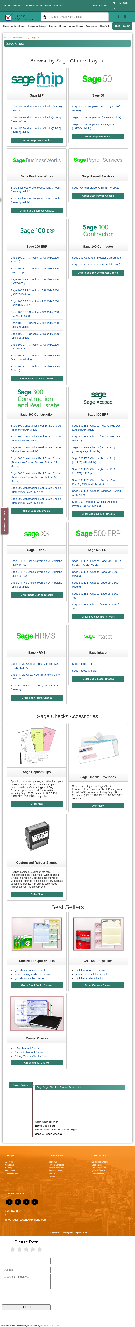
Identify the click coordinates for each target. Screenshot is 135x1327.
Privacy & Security (56, 1171)
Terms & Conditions (56, 1165)
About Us (9, 1162)
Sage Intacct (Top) (83, 663)
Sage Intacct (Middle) (84, 670)
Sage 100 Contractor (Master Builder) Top (96, 257)
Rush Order (10, 1171)
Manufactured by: (57, 1129)
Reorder (52, 1174)
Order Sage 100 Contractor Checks (98, 272)
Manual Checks (76, 26)
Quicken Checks (98, 1171)
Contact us (9, 1165)
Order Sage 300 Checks (36, 511)
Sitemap (52, 1177)
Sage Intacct (98, 652)
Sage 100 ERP (37, 246)
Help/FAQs (105, 26)
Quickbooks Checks (100, 1162)
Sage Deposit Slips (37, 772)
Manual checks (98, 1174)
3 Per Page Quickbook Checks (32, 974)
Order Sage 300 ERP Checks (98, 514)
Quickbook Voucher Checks (30, 970)
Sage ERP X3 (36, 550)
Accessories (91, 26)
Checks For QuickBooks (37, 961)
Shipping (8, 1168)
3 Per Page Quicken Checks (92, 974)
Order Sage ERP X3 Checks (37, 594)
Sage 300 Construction (37, 414)
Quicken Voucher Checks (90, 970)
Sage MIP (37, 95)
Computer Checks (57, 26)
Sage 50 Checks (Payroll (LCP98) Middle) (96, 117)
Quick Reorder (122, 26)
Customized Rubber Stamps (36, 862)
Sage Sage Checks (46, 1121)
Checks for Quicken (37, 26)
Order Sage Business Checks (37, 210)
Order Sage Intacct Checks (98, 679)
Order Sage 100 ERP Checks (36, 378)
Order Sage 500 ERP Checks (98, 616)
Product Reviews (20, 1085)
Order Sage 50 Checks (98, 136)
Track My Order (11, 1174)
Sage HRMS (37, 652)
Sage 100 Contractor (98, 246)
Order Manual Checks (37, 1062)
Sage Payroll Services (98, 176)
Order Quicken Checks (98, 985)
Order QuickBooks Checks (36, 985)
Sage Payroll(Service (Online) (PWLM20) (96, 187)
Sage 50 (98, 95)
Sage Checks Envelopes (98, 777)
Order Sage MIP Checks (37, 140)
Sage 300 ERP (98, 414)
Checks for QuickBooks (14, 26)
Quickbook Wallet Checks (29, 978)
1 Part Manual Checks (27, 1048)
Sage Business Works (37, 176)
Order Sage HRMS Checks (37, 697)
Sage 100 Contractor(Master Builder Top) (96, 264)
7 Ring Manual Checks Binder (31, 1056)
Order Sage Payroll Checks (98, 195)
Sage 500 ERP (98, 550)
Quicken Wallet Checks (89, 978)
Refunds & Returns (56, 1168)
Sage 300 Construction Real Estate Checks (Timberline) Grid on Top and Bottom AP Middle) (36, 462)
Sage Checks (97, 1165)
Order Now (37, 803)
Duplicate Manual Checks (29, 1052)
